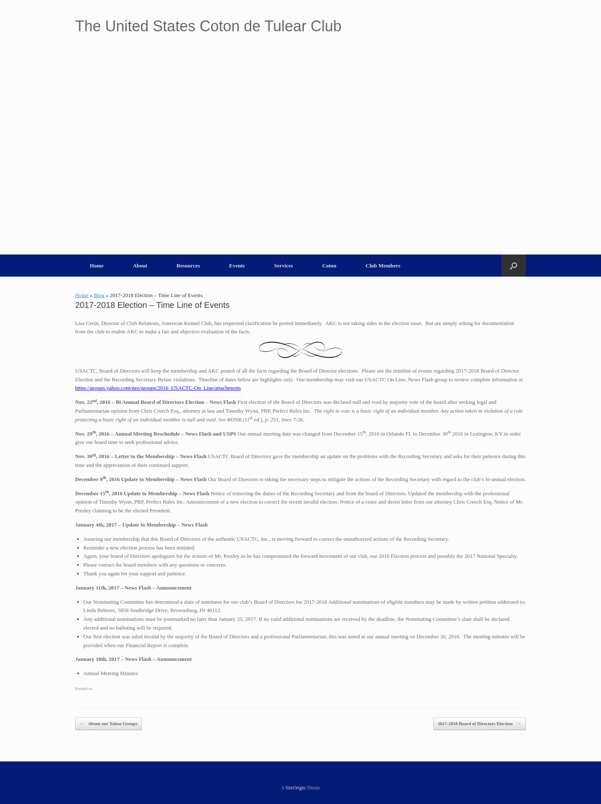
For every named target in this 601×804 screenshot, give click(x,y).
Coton (329, 265)
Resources (188, 265)
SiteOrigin (295, 787)
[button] (513, 266)
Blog (99, 295)
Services (283, 265)
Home (97, 265)
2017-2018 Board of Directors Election (479, 723)
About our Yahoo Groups (108, 723)
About (140, 265)
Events (237, 265)
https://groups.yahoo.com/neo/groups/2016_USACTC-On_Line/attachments (158, 388)
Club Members (383, 265)
